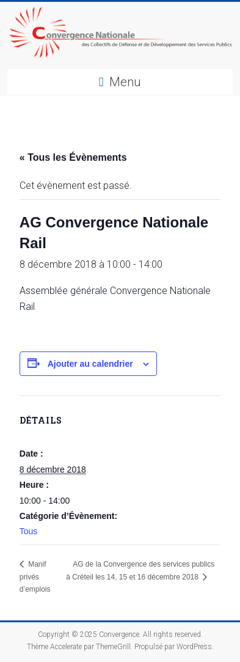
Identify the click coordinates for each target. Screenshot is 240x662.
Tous (29, 531)
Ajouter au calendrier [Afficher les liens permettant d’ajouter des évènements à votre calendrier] (90, 364)
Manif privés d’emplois (35, 577)
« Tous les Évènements (73, 157)
